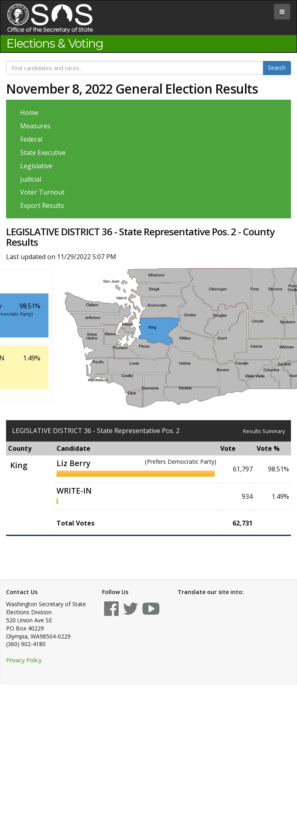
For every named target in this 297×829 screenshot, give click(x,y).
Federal (31, 139)
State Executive (43, 152)
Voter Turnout (42, 192)
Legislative (36, 165)
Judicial (30, 179)
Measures (35, 125)
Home (29, 112)
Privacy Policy (24, 660)
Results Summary (264, 431)
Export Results (42, 205)
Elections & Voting (54, 43)
